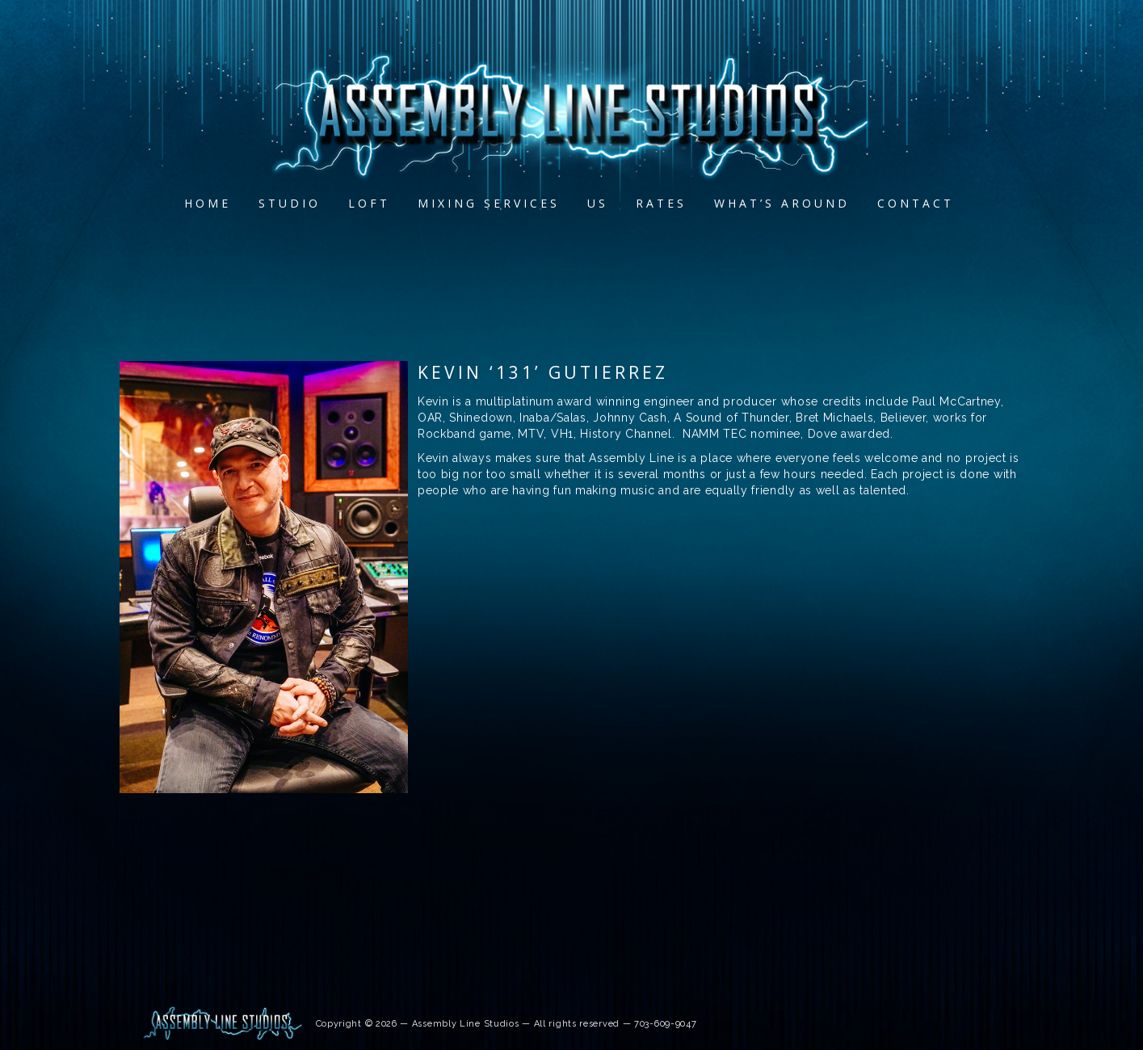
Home (208, 203)
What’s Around (783, 203)
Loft (370, 203)
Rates (662, 203)
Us (598, 203)
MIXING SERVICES (489, 203)
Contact (916, 203)
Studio (290, 203)
